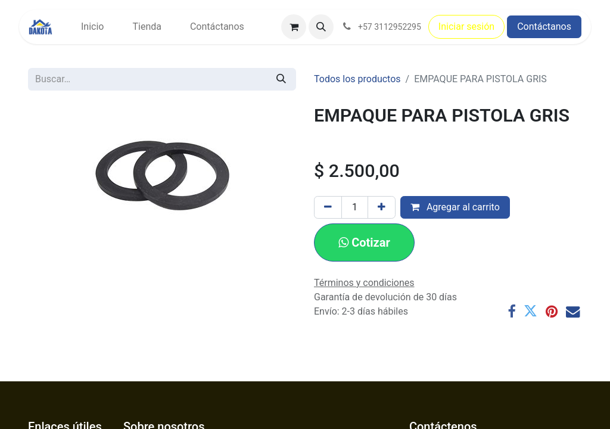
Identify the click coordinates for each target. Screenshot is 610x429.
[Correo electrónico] (573, 311)
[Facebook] (511, 311)
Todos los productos (357, 79)
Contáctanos (544, 26)
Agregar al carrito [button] (455, 207)
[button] (321, 26)
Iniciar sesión (466, 26)
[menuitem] (92, 27)
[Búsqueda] (281, 79)
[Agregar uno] (382, 207)
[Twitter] (530, 311)
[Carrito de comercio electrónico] (293, 26)
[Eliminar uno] (328, 207)
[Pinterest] (552, 311)
